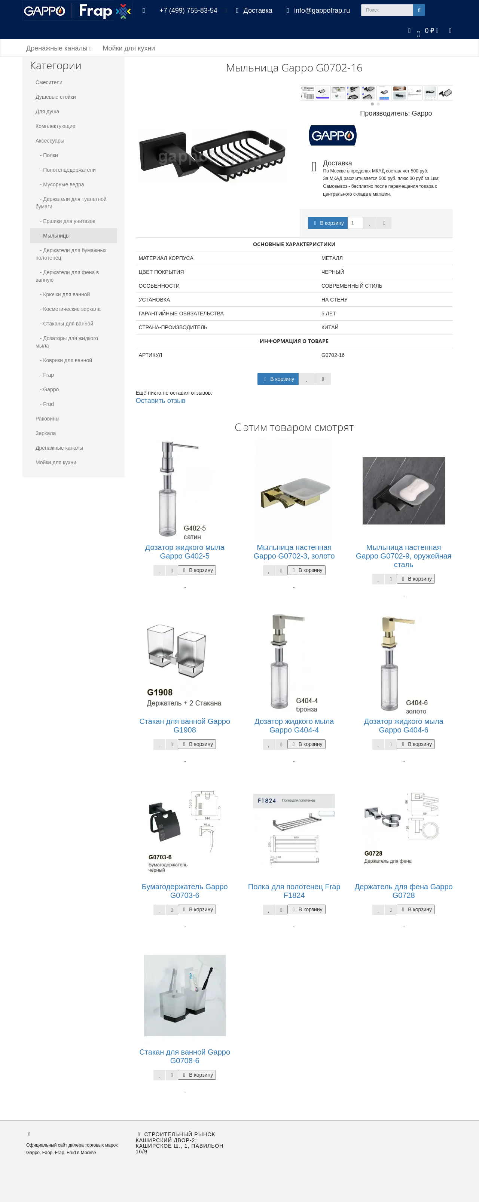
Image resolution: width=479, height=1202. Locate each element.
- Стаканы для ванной (64, 324)
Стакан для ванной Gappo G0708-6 (184, 1056)
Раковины (48, 419)
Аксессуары (50, 141)
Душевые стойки (56, 97)
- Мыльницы (53, 236)
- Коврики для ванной (64, 360)
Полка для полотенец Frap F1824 (294, 891)
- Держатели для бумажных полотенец (71, 254)
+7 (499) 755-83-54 (188, 10)
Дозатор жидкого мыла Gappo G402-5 (185, 551)
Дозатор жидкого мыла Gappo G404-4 (294, 725)
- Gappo (47, 389)
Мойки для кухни (129, 48)
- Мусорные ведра (60, 184)
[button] (422, 30)
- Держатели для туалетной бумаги (71, 202)
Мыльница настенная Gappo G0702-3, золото (294, 551)
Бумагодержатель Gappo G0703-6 (185, 891)
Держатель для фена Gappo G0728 (404, 891)
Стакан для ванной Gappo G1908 (184, 725)
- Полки (47, 155)
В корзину (328, 223)
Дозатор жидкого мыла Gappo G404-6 (403, 725)
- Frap (45, 375)
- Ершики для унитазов (65, 221)
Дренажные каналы (58, 48)
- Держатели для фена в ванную (67, 276)
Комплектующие (56, 126)
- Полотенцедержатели (66, 170)
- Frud (45, 404)
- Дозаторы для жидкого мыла (67, 342)
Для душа (47, 111)
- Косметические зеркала (68, 309)
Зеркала (46, 433)
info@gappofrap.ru (317, 10)
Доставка (252, 10)
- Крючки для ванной (63, 294)
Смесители (49, 82)
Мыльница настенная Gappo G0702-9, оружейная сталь (403, 556)
